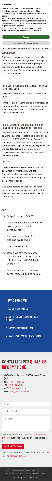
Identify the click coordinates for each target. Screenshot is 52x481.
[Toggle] (4, 216)
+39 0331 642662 (16, 381)
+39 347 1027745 (19, 388)
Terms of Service (18, 455)
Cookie (43, 473)
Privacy (35, 473)
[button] (49, 4)
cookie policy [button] (7, 16)
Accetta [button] (26, 37)
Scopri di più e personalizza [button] (26, 43)
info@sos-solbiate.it (20, 391)
